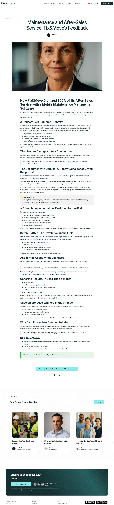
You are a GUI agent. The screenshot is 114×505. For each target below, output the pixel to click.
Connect (34, 501)
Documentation (62, 503)
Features (62, 3)
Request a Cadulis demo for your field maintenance (57, 369)
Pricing (70, 3)
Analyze (34, 503)
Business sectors (11, 501)
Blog (59, 501)
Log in (96, 3)
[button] (50, 3)
